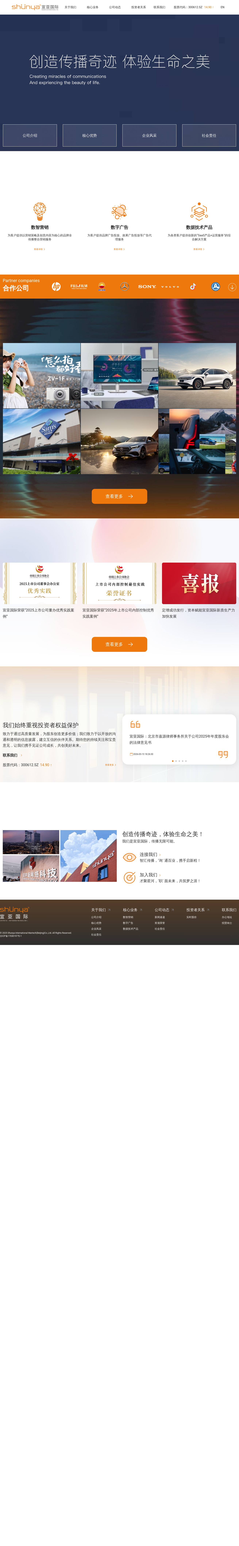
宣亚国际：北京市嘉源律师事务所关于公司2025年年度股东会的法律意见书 (179, 695)
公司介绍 (96, 873)
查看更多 (119, 453)
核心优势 (96, 879)
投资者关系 (138, 7)
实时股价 (191, 873)
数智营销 (128, 873)
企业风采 (96, 885)
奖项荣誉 (160, 879)
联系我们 (159, 7)
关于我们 (70, 7)
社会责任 (96, 890)
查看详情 (40, 249)
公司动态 (115, 7)
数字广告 (128, 879)
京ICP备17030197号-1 (11, 892)
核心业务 (93, 7)
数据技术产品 (130, 885)
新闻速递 (160, 873)
